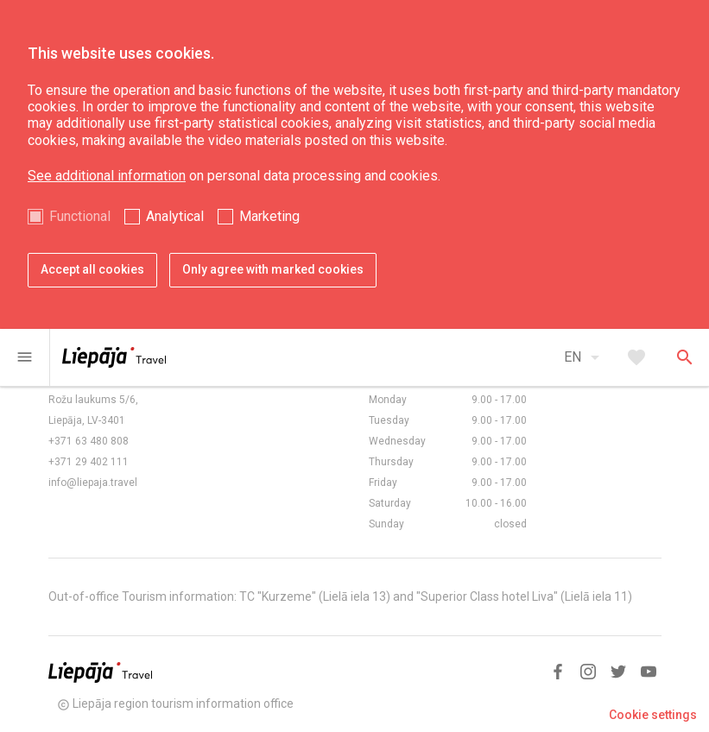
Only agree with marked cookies (273, 269)
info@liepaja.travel (92, 482)
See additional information (107, 175)
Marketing (269, 216)
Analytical (175, 216)
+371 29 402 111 (88, 462)
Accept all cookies (92, 269)
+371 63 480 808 (88, 441)
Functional (80, 216)
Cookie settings (653, 715)
